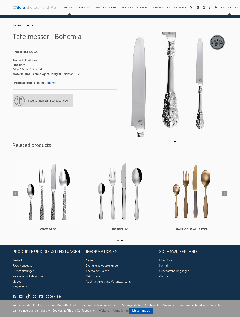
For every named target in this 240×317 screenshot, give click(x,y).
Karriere (180, 7)
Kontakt (143, 7)
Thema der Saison (97, 271)
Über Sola (165, 260)
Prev (15, 194)
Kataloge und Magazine (28, 276)
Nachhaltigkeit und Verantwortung (108, 281)
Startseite (19, 25)
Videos (17, 281)
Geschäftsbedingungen (174, 271)
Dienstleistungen (105, 7)
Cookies (164, 276)
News (89, 260)
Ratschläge (93, 276)
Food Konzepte (22, 265)
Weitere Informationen (114, 310)
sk (236, 7)
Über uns (127, 7)
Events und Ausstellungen (102, 265)
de (229, 7)
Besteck (69, 7)
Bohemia (50, 83)
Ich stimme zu (141, 310)
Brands (84, 7)
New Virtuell (162, 7)
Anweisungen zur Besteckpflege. (47, 101)
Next (224, 194)
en (222, 7)
